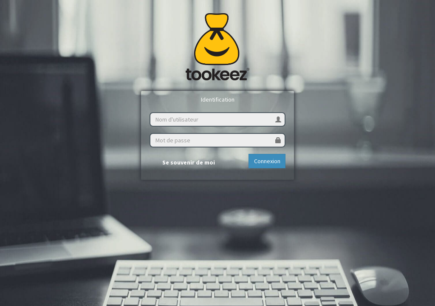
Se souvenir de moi (182, 162)
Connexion (267, 161)
